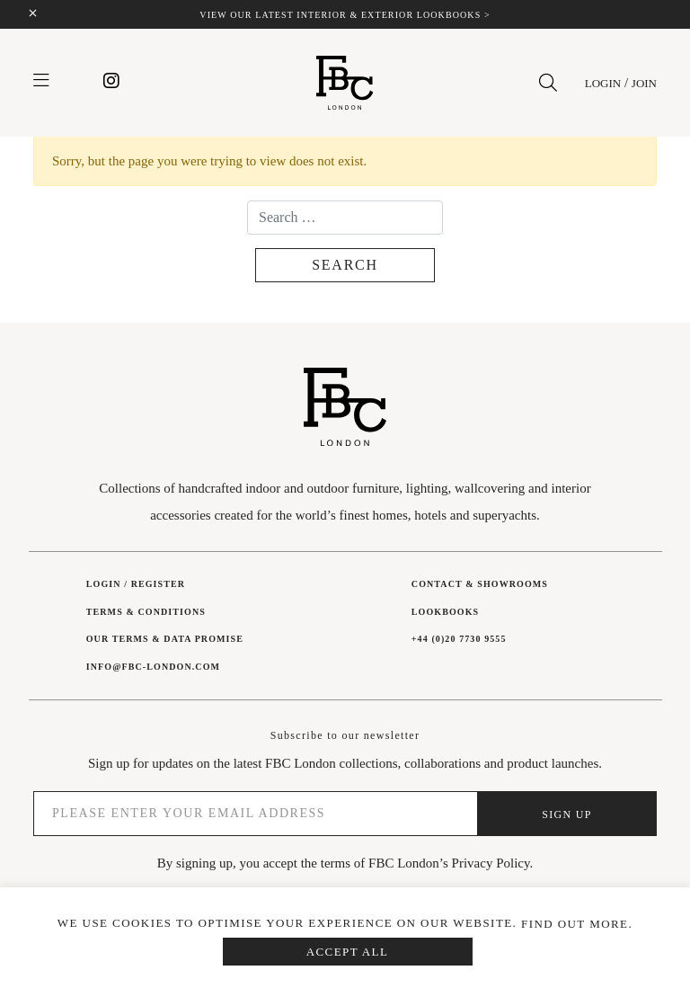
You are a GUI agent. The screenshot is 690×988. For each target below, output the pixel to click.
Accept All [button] (347, 951)
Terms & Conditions (146, 612)
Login (603, 83)
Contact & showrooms (479, 584)
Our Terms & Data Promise (164, 639)
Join (644, 83)
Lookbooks (445, 612)
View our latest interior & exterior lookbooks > (344, 15)
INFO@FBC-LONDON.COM (153, 667)
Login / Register (135, 584)
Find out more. (576, 923)
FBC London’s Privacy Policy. (450, 863)
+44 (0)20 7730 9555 (459, 639)
